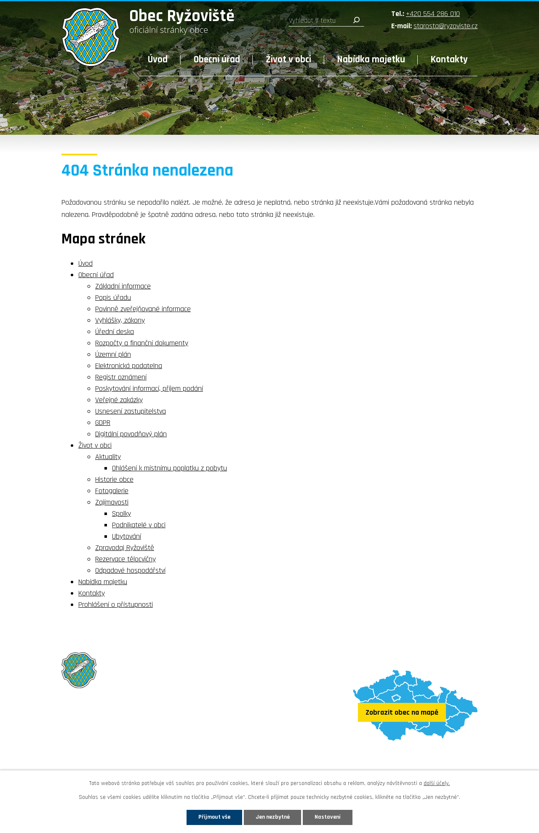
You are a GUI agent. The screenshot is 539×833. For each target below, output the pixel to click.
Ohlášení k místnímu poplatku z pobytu (169, 468)
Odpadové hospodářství (130, 570)
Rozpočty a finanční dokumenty (141, 343)
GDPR (102, 422)
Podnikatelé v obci (138, 525)
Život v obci (288, 59)
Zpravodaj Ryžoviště (124, 548)
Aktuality (108, 457)
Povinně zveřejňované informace (143, 309)
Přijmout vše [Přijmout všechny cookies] (214, 817)
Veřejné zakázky (119, 400)
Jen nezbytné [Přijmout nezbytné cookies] (273, 817)
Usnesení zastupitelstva (130, 411)
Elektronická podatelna (128, 366)
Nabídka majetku (371, 59)
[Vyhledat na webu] (326, 21)
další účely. (437, 783)
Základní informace (123, 286)
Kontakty (449, 59)
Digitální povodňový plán (131, 434)
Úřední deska (114, 331)
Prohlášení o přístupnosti (115, 604)
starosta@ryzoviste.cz (446, 26)
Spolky (121, 513)
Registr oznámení (121, 377)
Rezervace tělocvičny (125, 559)
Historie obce (114, 479)
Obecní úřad (217, 59)
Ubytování (126, 536)
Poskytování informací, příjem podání (149, 388)
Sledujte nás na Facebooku (110, 761)
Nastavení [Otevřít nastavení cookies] (328, 817)
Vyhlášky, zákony (120, 320)
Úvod (158, 59)
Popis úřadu (113, 297)
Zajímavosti (111, 502)
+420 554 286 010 (433, 14)
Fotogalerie (111, 491)
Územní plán (113, 354)
